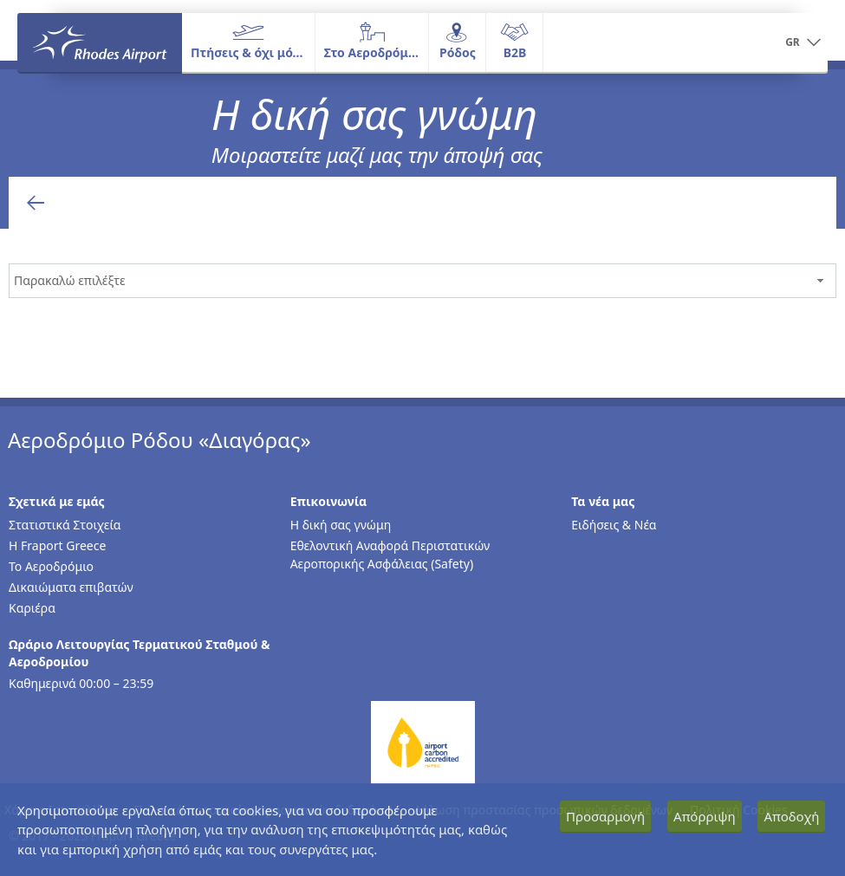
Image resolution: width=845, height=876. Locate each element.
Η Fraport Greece (57, 545)
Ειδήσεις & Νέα (613, 524)
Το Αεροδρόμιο (51, 566)
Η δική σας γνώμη (341, 524)
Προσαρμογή (605, 816)
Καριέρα (32, 608)
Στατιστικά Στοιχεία (64, 524)
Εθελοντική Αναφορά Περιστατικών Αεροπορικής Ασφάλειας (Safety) (390, 554)
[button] (803, 43)
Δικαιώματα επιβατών (71, 587)
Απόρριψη (704, 816)
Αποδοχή (791, 816)
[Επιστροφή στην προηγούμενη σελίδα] (35, 202)
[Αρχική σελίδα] (99, 42)
